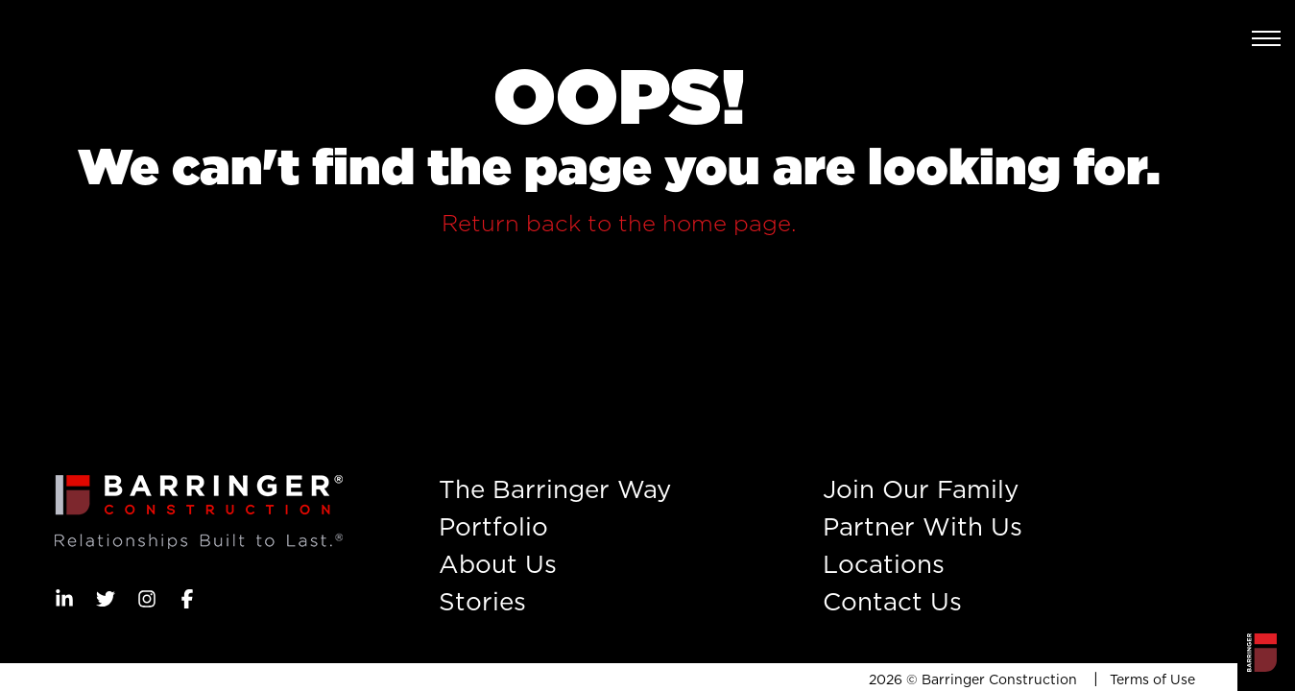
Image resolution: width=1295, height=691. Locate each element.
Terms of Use (1152, 679)
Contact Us (892, 601)
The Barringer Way (555, 489)
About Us (498, 564)
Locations (884, 564)
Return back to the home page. (619, 223)
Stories (482, 601)
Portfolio (493, 526)
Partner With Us (922, 526)
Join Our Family (921, 489)
